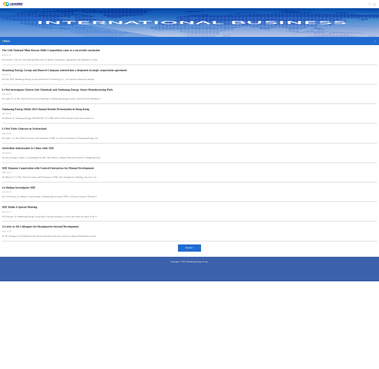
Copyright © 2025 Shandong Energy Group (189, 261)
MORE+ (189, 248)
